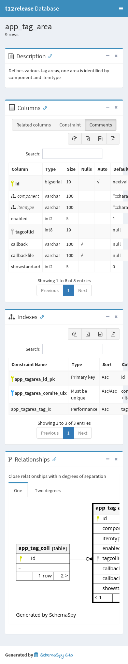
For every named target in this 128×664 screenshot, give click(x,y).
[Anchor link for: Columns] (44, 107)
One (18, 490)
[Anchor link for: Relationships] (53, 459)
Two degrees (48, 490)
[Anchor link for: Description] (49, 55)
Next (82, 290)
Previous (50, 290)
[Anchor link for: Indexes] (41, 316)
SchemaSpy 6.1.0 (53, 655)
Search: (64, 154)
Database (32, 8)
